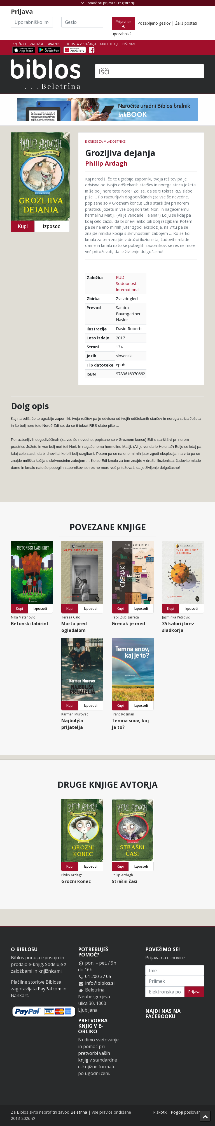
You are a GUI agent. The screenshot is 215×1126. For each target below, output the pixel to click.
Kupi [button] (23, 226)
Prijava (194, 991)
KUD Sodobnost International (127, 283)
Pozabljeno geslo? (153, 23)
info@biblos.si (99, 983)
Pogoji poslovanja (187, 1112)
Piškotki (160, 1112)
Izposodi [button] (52, 226)
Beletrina (79, 1112)
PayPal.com (49, 989)
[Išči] (149, 71)
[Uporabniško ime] (32, 22)
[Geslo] (82, 22)
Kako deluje (109, 44)
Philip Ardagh (106, 163)
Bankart (19, 995)
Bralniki (53, 44)
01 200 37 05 (98, 976)
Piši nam (128, 44)
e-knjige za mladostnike (105, 141)
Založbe (37, 44)
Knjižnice (20, 44)
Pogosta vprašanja (80, 44)
